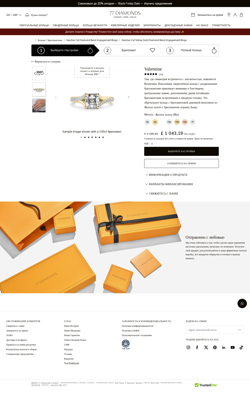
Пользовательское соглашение (137, 335)
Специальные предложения (20, 354)
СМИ (66, 345)
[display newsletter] (239, 329)
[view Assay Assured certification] (126, 344)
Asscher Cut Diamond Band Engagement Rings (91, 40)
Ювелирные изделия (125, 25)
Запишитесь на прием (181, 163)
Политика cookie (130, 330)
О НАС (67, 321)
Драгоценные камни (178, 25)
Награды (68, 349)
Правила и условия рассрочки (21, 345)
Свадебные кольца (66, 25)
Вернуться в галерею (45, 61)
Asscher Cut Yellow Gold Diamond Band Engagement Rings (154, 40)
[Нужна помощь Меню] (36, 15)
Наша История (71, 326)
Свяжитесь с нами (161, 193)
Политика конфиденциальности (137, 326)
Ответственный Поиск (75, 340)
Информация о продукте (166, 175)
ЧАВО (9, 335)
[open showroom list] (229, 14)
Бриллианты (152, 25)
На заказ (202, 25)
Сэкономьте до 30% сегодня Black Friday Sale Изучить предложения (125, 3)
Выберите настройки (181, 151)
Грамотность (221, 25)
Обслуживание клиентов (23, 321)
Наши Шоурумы (72, 330)
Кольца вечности (95, 25)
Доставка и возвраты (16, 340)
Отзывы (68, 354)
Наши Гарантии (72, 335)
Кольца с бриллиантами (50, 40)
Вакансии (69, 359)
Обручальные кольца (34, 25)
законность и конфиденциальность (146, 321)
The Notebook (71, 363)
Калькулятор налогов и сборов (21, 349)
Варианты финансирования (168, 184)
